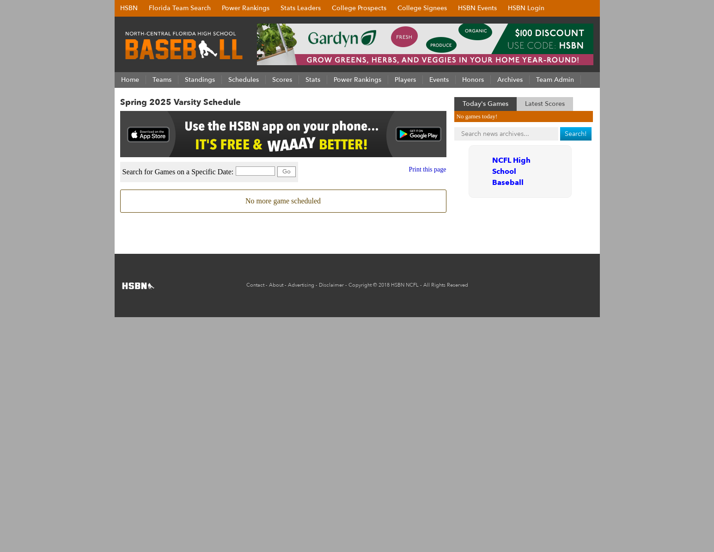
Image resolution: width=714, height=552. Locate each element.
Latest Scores (545, 103)
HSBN (129, 8)
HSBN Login (526, 8)
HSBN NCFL (405, 285)
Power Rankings (245, 8)
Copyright (360, 285)
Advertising (301, 285)
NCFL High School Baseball (511, 171)
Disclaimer (331, 285)
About (276, 285)
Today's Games (485, 103)
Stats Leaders (301, 8)
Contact (255, 285)
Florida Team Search (180, 8)
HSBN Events (477, 8)
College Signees (422, 8)
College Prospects (359, 8)
